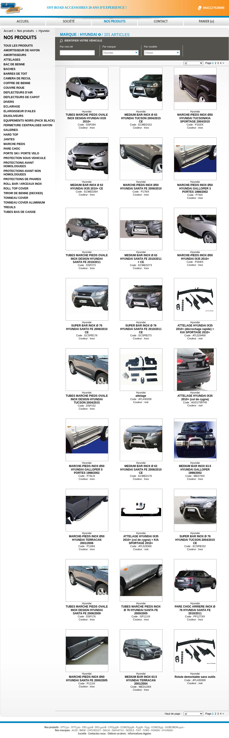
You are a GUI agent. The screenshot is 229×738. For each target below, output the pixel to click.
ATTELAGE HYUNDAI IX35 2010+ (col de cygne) (195, 397)
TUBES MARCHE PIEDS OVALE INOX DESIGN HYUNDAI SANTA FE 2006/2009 (87, 610)
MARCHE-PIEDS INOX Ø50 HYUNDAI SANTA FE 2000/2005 (87, 678)
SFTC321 (64, 727)
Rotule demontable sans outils (195, 677)
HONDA (155, 730)
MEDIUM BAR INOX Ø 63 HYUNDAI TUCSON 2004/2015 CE (141, 118)
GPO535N (113, 727)
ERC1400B (100, 727)
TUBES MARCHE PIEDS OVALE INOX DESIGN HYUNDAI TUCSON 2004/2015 (87, 399)
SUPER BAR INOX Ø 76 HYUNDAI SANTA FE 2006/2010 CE (87, 329)
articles (120, 35)
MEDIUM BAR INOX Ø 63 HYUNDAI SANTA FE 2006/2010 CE (141, 469)
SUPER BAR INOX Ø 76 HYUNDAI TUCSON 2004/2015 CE (195, 540)
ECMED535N (127, 727)
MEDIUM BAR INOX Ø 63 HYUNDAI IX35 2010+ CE (86, 186)
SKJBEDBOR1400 (174, 727)
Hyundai (44, 31)
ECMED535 (157, 727)
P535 (147, 727)
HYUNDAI (167, 730)
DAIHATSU (118, 730)
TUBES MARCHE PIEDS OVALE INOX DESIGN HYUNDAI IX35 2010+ (87, 118)
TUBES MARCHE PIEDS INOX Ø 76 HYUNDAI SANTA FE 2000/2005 (141, 610)
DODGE (130, 730)
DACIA (106, 730)
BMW (82, 730)
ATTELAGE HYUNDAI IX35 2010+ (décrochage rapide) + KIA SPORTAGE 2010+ (195, 329)
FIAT (138, 730)
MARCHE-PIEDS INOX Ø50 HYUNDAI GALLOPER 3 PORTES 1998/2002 (195, 188)
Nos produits (25, 31)
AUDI (75, 730)
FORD (146, 730)
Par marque (109, 46)
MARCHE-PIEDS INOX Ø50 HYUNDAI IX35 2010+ (195, 257)
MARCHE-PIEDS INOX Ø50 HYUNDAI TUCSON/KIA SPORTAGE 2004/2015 (195, 118)
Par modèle (150, 46)
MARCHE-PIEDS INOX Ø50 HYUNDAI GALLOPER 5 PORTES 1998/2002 (86, 469)
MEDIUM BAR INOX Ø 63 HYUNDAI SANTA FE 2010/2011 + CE (141, 259)
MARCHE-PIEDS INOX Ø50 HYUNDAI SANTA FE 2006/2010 (141, 186)
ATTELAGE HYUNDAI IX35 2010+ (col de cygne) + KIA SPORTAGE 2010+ (141, 540)
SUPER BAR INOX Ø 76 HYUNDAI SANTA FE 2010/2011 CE (141, 329)
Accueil (8, 31)
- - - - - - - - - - (122, 727)
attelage (140, 395)
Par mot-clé (66, 46)
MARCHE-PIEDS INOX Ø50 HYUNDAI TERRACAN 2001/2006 (86, 540)
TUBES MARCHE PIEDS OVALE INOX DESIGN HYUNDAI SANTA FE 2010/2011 (87, 259)
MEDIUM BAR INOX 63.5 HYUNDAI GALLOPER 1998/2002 (195, 469)
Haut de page (172, 713)
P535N (139, 727)
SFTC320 (75, 727)
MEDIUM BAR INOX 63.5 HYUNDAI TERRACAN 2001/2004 (141, 680)
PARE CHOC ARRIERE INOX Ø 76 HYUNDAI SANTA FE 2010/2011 (195, 610)
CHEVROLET (94, 730)
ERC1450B (87, 727)
